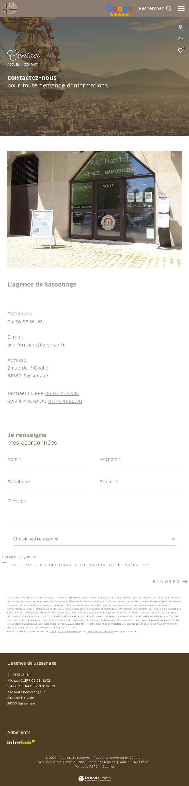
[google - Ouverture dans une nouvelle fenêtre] (139, 15)
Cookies (109, 767)
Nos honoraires (49, 762)
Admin (125, 762)
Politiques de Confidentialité (64, 631)
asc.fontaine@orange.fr (36, 345)
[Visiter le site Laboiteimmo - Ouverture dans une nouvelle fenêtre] (94, 775)
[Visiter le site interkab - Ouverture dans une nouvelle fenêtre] (21, 742)
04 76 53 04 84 (25, 321)
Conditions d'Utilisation (100, 631)
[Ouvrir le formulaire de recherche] (155, 8)
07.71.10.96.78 (65, 401)
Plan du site (75, 762)
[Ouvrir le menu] (181, 8)
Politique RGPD (86, 767)
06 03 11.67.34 (62, 393)
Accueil (13, 65)
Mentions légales (102, 762)
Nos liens (141, 762)
